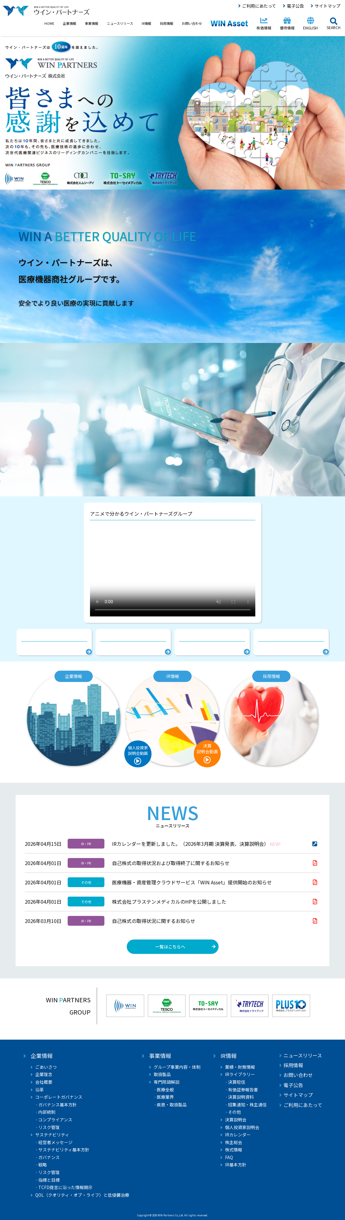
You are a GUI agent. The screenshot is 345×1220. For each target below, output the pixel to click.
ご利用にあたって (259, 6)
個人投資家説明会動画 (138, 750)
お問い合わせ (298, 1074)
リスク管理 (49, 1127)
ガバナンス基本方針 (57, 1105)
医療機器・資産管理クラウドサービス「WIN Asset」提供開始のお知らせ (192, 882)
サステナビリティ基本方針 (63, 1150)
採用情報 (293, 1065)
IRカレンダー (238, 1135)
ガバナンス (49, 1157)
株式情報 (233, 1150)
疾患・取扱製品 (172, 1105)
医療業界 (165, 1097)
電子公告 (295, 6)
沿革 (39, 1090)
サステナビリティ (52, 1135)
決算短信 (236, 1082)
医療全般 (165, 1090)
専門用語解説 (166, 1082)
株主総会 (233, 1142)
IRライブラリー (240, 1074)
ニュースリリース (302, 1055)
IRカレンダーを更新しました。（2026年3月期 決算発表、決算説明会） (196, 843)
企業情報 (42, 1056)
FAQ (229, 1157)
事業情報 (160, 1056)
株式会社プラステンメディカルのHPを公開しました (169, 901)
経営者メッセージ (55, 1142)
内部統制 (46, 1112)
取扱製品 (162, 1074)
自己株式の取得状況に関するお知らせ (153, 920)
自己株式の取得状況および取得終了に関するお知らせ (171, 863)
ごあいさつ (46, 1067)
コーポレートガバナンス (58, 1097)
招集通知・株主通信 (247, 1105)
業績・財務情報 (240, 1067)
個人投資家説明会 (242, 1127)
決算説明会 (235, 1120)
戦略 (42, 1165)
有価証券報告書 (243, 1090)
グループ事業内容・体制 (177, 1067)
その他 (234, 1112)
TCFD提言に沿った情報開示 (65, 1187)
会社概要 (43, 1082)
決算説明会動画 (207, 749)
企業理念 (43, 1074)
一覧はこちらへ (170, 946)
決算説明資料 (241, 1097)
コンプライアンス (55, 1120)
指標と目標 (49, 1180)
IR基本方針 (235, 1165)
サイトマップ (327, 6)
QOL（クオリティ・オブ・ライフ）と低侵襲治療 (82, 1195)
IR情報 (228, 1056)
